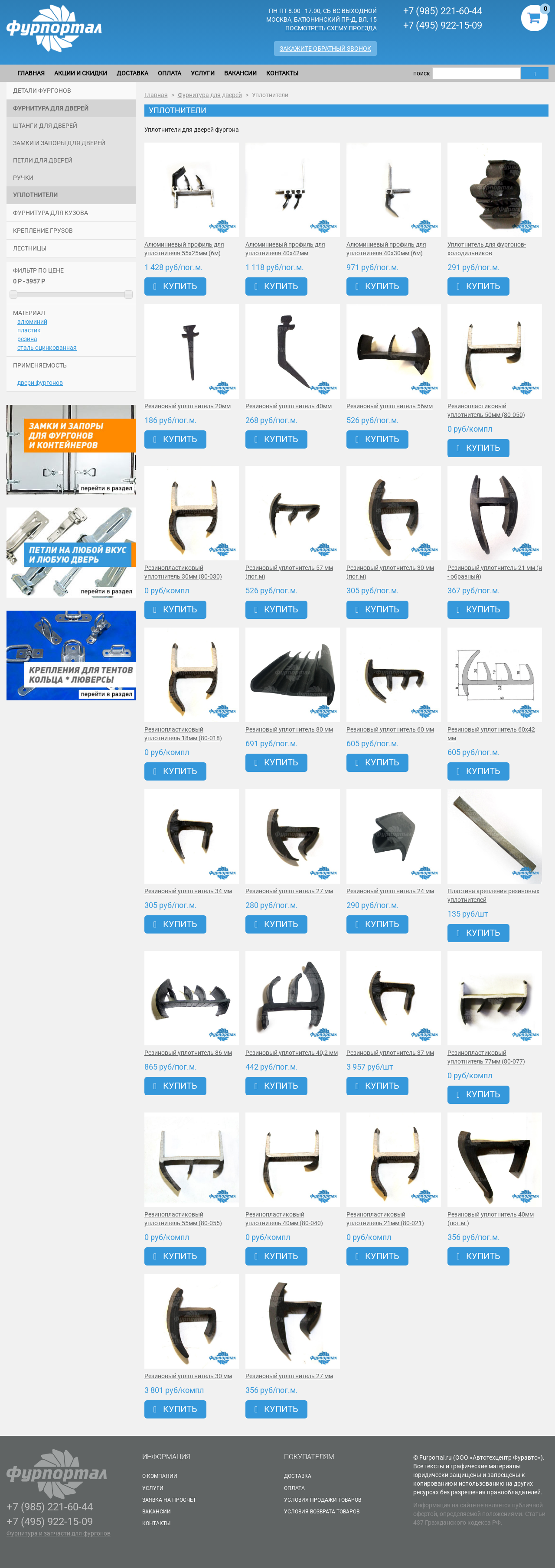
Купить (175, 286)
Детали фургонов (42, 90)
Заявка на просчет (169, 1500)
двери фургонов (40, 382)
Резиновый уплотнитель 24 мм (390, 891)
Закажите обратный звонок (325, 48)
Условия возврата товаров (321, 1512)
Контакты (282, 73)
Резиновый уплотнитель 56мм (389, 406)
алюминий (32, 321)
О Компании (159, 1476)
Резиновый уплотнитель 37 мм (390, 1052)
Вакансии (240, 73)
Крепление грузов (43, 230)
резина (27, 338)
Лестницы (29, 248)
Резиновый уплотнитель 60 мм (390, 729)
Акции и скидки (80, 73)
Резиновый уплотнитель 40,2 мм (291, 1052)
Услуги (203, 73)
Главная (31, 73)
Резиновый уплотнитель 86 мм (188, 1052)
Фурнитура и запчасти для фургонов (59, 1533)
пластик (29, 330)
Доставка (132, 73)
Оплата (169, 73)
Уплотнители (35, 195)
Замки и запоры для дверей (59, 143)
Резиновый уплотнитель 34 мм (188, 891)
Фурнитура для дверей (50, 108)
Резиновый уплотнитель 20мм (187, 406)
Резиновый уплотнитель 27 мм (289, 891)
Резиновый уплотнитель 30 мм (188, 1376)
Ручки (23, 177)
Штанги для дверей (45, 125)
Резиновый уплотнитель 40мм (288, 406)
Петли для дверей (42, 160)
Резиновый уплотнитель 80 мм (289, 729)
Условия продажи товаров (322, 1500)
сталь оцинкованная (47, 347)
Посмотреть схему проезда (331, 28)
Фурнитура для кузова (50, 212)
